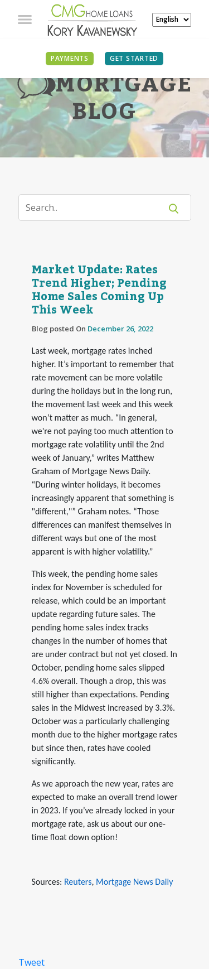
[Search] (97, 207)
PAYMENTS (70, 58)
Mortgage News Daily (134, 881)
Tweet (31, 962)
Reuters (77, 881)
